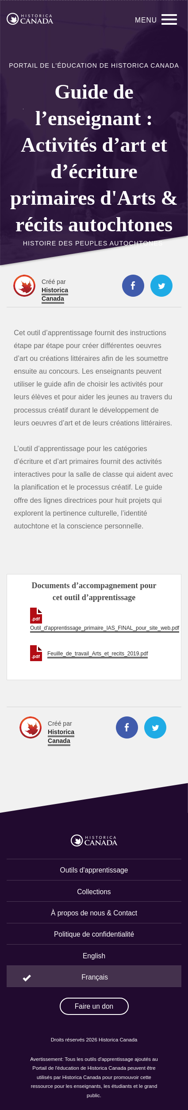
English (94, 956)
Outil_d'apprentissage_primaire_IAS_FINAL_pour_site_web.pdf (104, 628)
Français (94, 977)
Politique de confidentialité (94, 934)
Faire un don (94, 1006)
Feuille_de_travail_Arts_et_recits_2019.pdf (97, 654)
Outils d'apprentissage (94, 870)
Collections (94, 892)
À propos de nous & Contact (94, 913)
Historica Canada (55, 294)
